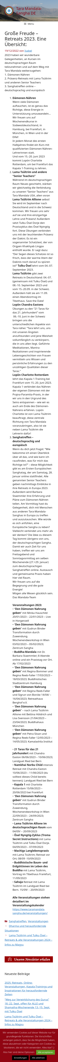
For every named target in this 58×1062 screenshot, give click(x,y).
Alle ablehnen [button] (38, 1057)
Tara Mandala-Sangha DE (29, 11)
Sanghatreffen (17, 921)
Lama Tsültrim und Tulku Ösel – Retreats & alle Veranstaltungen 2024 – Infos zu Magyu (28, 940)
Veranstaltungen (38, 921)
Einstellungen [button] (20, 1057)
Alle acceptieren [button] (45, 1052)
